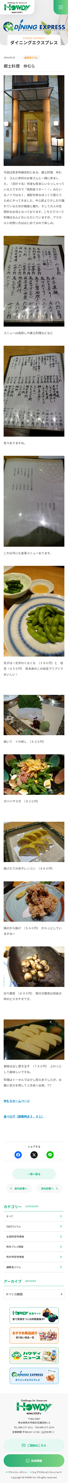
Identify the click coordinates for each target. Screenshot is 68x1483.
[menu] (60, 7)
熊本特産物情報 (34, 1257)
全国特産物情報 (34, 1236)
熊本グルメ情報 (34, 1246)
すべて (34, 1216)
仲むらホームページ (17, 1101)
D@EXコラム (34, 1226)
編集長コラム (34, 1267)
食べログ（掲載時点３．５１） (24, 1116)
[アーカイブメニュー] (34, 1294)
